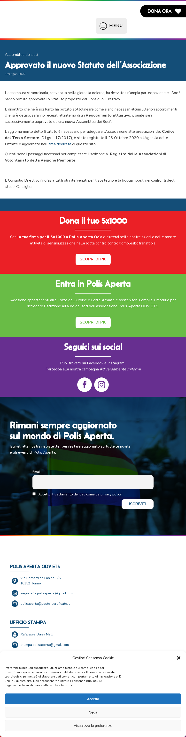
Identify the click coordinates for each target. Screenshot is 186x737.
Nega (93, 712)
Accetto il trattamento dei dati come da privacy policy (77, 494)
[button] (178, 658)
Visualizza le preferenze (93, 725)
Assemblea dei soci (21, 54)
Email (36, 471)
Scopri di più (93, 259)
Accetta (93, 699)
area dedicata (59, 144)
